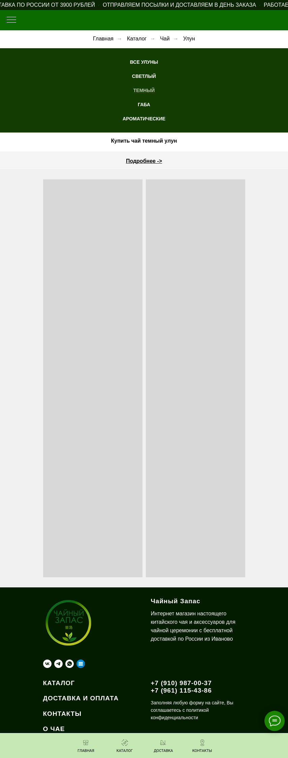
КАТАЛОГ (59, 683)
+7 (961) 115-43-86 (181, 690)
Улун (189, 38)
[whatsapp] (69, 664)
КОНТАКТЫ (62, 713)
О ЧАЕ (54, 728)
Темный (144, 90)
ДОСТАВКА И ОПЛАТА (81, 698)
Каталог (137, 38)
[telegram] (58, 664)
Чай (165, 38)
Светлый (144, 76)
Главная (103, 38)
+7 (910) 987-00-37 (181, 683)
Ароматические (144, 118)
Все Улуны (144, 62)
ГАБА (144, 104)
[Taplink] (80, 664)
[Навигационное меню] (11, 20)
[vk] (47, 664)
